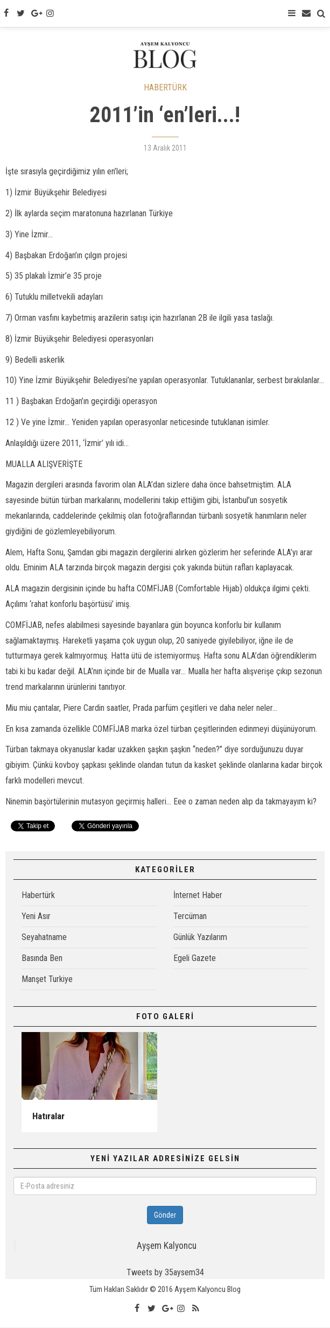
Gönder (165, 1215)
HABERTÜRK (165, 87)
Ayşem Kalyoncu (166, 1246)
